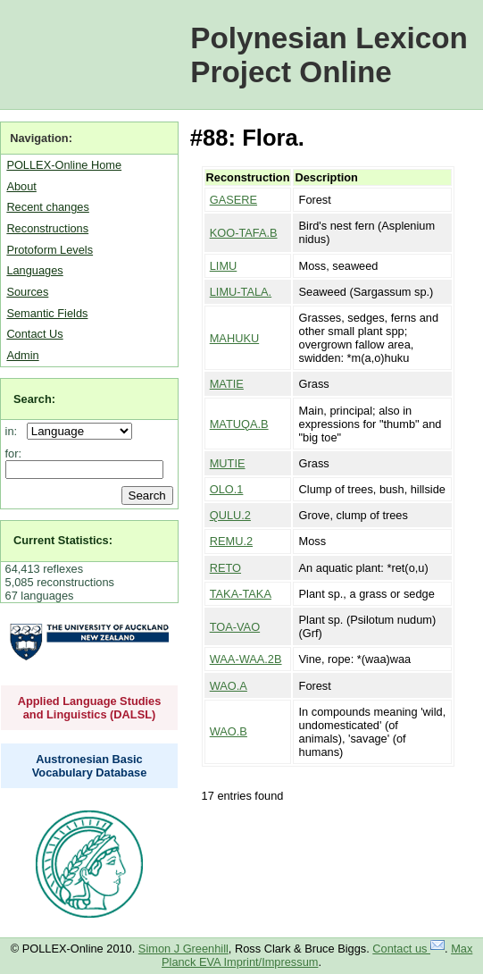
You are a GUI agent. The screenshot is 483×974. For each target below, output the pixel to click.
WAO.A (228, 686)
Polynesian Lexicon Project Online (329, 54)
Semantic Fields (46, 313)
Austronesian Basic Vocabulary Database (89, 765)
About (21, 186)
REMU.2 (231, 541)
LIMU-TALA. (240, 291)
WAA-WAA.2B (246, 659)
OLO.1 (227, 489)
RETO (225, 568)
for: (13, 453)
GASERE (233, 199)
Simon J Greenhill (183, 948)
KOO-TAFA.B (244, 232)
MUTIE (228, 463)
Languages (34, 270)
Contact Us (34, 333)
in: (14, 431)
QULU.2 (230, 515)
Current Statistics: (62, 540)
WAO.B (228, 731)
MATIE (227, 383)
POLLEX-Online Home (63, 165)
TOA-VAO (235, 627)
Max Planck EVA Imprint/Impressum (317, 955)
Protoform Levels (49, 249)
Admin (22, 355)
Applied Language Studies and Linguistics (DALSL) (90, 707)
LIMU (223, 266)
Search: (34, 399)
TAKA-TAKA (240, 593)
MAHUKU (234, 338)
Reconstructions (47, 228)
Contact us (408, 948)
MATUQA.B (239, 424)
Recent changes (47, 207)
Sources (27, 291)
